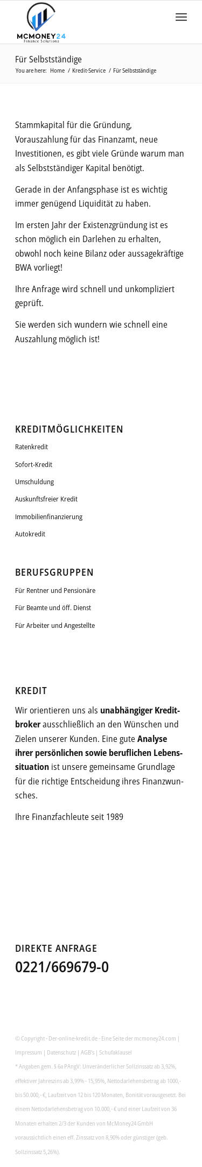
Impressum (28, 1052)
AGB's (87, 1052)
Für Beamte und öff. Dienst (53, 607)
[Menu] (181, 22)
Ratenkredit (31, 446)
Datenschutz (61, 1052)
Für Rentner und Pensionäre (55, 590)
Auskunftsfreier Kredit (46, 499)
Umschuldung (34, 481)
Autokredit (30, 534)
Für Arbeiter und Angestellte (55, 625)
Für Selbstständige (48, 59)
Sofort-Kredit (33, 464)
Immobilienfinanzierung (48, 516)
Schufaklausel (115, 1052)
